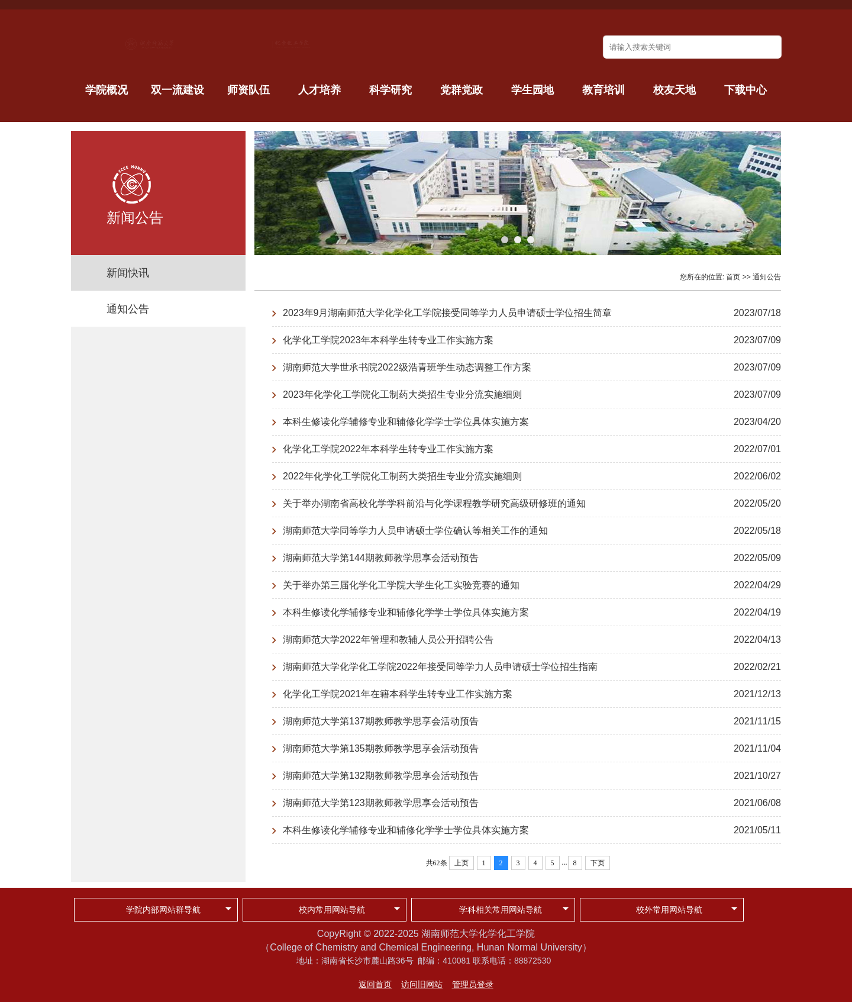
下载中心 (745, 90)
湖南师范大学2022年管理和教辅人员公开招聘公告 (388, 639)
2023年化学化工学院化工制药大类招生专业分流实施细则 (402, 394)
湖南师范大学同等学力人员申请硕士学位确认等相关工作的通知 (415, 531)
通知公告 (127, 309)
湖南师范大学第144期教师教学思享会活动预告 (381, 558)
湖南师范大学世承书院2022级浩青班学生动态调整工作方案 (407, 367)
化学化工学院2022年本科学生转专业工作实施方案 (388, 449)
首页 (733, 277)
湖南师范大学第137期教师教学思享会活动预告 (381, 721)
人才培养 (319, 90)
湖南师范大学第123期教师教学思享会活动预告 (381, 803)
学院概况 (106, 90)
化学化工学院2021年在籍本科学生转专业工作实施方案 (397, 694)
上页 (461, 863)
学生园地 (532, 90)
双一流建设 (177, 90)
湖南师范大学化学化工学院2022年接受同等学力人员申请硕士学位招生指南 (440, 667)
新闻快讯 (127, 273)
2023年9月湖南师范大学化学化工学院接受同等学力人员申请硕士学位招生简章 (447, 313)
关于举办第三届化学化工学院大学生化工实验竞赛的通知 (401, 585)
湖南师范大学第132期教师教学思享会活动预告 (381, 776)
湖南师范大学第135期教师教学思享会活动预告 (381, 748)
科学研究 (390, 90)
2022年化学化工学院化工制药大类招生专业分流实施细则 (402, 476)
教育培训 (603, 90)
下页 (597, 863)
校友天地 (674, 90)
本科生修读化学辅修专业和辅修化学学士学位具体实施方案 (406, 422)
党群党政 (461, 90)
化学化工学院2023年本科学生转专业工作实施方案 (388, 340)
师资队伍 (248, 90)
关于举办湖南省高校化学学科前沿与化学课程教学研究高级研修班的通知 (434, 503)
